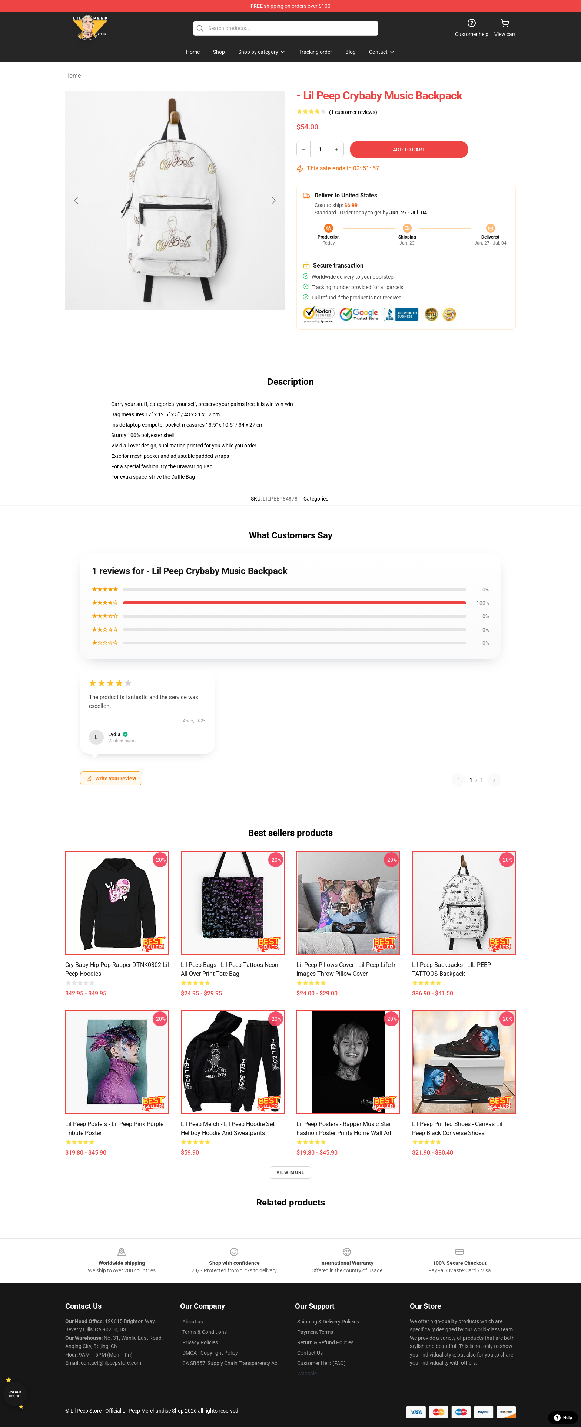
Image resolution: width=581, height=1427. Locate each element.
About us (192, 1322)
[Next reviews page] (494, 780)
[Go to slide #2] (194, 328)
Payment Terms (315, 1332)
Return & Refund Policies (325, 1342)
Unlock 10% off (15, 1394)
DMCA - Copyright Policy (210, 1353)
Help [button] (563, 1417)
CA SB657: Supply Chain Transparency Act (230, 1363)
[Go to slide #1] (155, 328)
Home (73, 75)
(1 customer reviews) (353, 112)
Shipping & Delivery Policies (328, 1322)
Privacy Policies (200, 1342)
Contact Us (310, 1353)
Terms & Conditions (204, 1332)
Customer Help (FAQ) (321, 1363)
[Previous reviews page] (458, 780)
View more (290, 1172)
